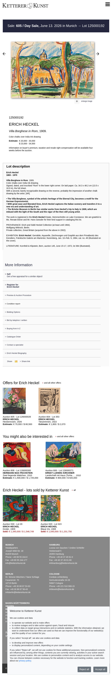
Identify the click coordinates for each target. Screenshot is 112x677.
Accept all (100, 669)
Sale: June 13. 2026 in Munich (43, 26)
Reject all (84, 669)
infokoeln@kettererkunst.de (61, 589)
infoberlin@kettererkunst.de (17, 592)
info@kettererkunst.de (15, 563)
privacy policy (25, 661)
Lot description (18, 166)
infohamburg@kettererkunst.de (63, 563)
